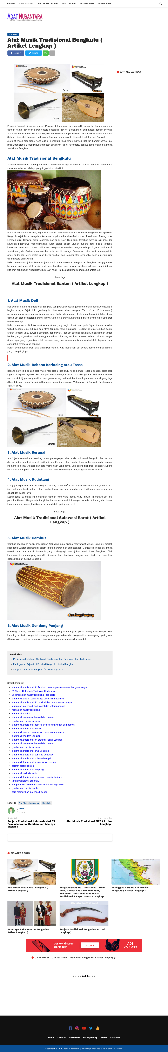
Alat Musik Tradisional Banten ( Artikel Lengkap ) (60, 283)
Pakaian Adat (87, 3)
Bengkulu (46, 803)
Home (11, 3)
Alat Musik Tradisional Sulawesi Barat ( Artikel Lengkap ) (60, 519)
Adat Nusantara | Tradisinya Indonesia (83, 1048)
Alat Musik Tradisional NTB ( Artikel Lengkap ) (89, 822)
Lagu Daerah (69, 3)
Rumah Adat (104, 3)
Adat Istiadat (26, 3)
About (51, 1037)
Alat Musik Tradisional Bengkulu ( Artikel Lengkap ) (54, 42)
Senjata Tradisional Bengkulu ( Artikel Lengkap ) (38, 669)
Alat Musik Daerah (48, 3)
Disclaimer (74, 1037)
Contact (62, 1037)
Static (104, 1037)
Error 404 (115, 1037)
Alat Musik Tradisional (29, 803)
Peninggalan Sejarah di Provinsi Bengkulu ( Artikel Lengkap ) (44, 664)
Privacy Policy (90, 1037)
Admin (21, 809)
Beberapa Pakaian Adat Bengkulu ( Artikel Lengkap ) (28, 931)
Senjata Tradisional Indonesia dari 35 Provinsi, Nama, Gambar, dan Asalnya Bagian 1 (31, 824)
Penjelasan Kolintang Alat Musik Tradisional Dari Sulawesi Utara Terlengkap (52, 659)
